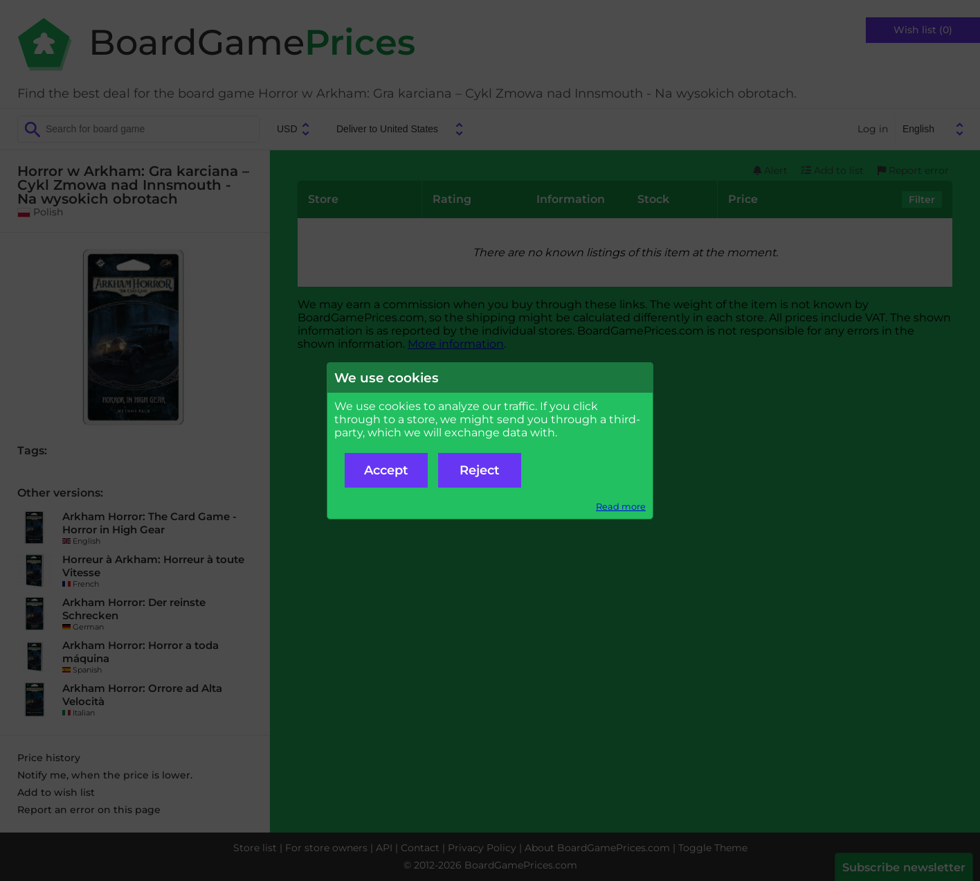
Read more (621, 506)
